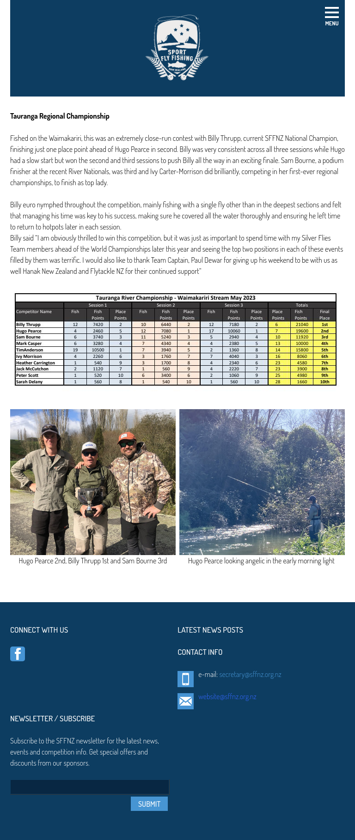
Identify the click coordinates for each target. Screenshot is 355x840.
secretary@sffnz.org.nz (250, 674)
